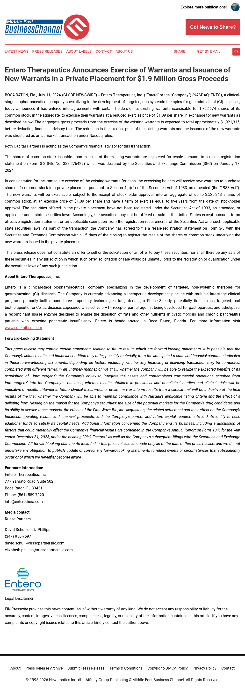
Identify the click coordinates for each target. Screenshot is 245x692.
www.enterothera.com (23, 327)
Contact (104, 51)
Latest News (17, 51)
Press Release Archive (44, 668)
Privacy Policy (204, 668)
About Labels (79, 51)
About (15, 668)
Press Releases (47, 51)
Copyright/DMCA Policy (167, 668)
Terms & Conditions (126, 668)
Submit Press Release (85, 668)
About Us (124, 51)
